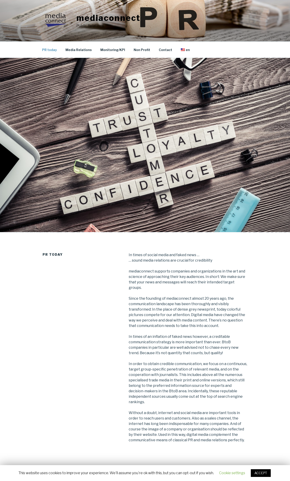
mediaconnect (108, 18)
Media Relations (78, 50)
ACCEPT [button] (260, 473)
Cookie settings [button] (232, 473)
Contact (165, 50)
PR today (49, 50)
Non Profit (142, 50)
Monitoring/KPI (112, 50)
